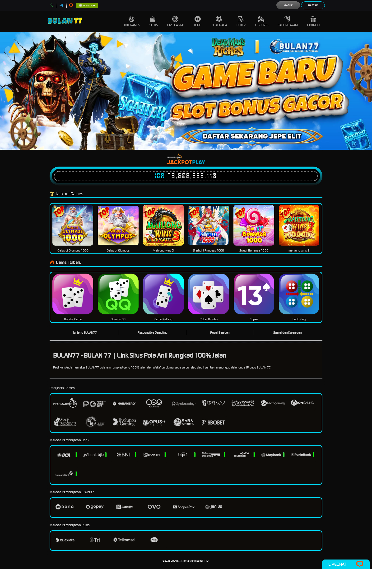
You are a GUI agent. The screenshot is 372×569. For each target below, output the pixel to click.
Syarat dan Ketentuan (287, 333)
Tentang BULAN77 (85, 333)
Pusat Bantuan (219, 333)
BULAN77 (176, 560)
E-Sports (261, 21)
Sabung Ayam (288, 21)
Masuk (288, 5)
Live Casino (175, 21)
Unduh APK (87, 5)
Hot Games (132, 21)
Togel (198, 21)
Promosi (313, 21)
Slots (153, 21)
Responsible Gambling (152, 333)
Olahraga (219, 21)
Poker (241, 21)
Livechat (345, 564)
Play (198, 162)
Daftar (313, 5)
